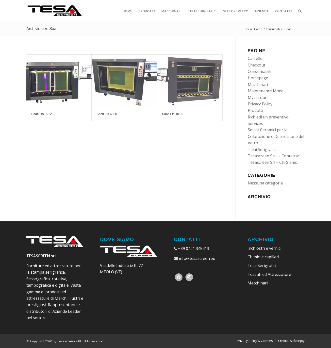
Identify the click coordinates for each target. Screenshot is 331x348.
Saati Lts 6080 (107, 114)
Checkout (256, 65)
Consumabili (274, 29)
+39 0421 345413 (193, 248)
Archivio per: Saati (42, 29)
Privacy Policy (260, 104)
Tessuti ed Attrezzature (269, 274)
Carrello (255, 58)
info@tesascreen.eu (197, 258)
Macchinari (258, 84)
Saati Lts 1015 (172, 114)
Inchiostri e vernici (264, 248)
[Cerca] (300, 11)
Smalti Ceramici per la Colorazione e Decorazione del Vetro (276, 136)
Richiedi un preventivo (268, 117)
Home (258, 29)
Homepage (258, 78)
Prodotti (255, 110)
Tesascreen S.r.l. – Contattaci (274, 156)
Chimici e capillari (263, 257)
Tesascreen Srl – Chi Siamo (273, 162)
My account (258, 97)
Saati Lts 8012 (41, 114)
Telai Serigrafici (262, 149)
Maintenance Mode (265, 91)
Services (255, 123)
